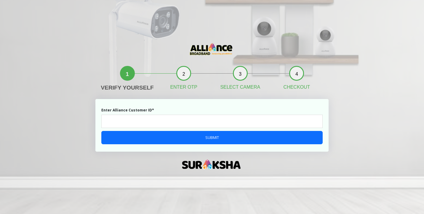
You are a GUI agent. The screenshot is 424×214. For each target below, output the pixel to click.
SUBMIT (212, 137)
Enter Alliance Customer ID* (127, 110)
